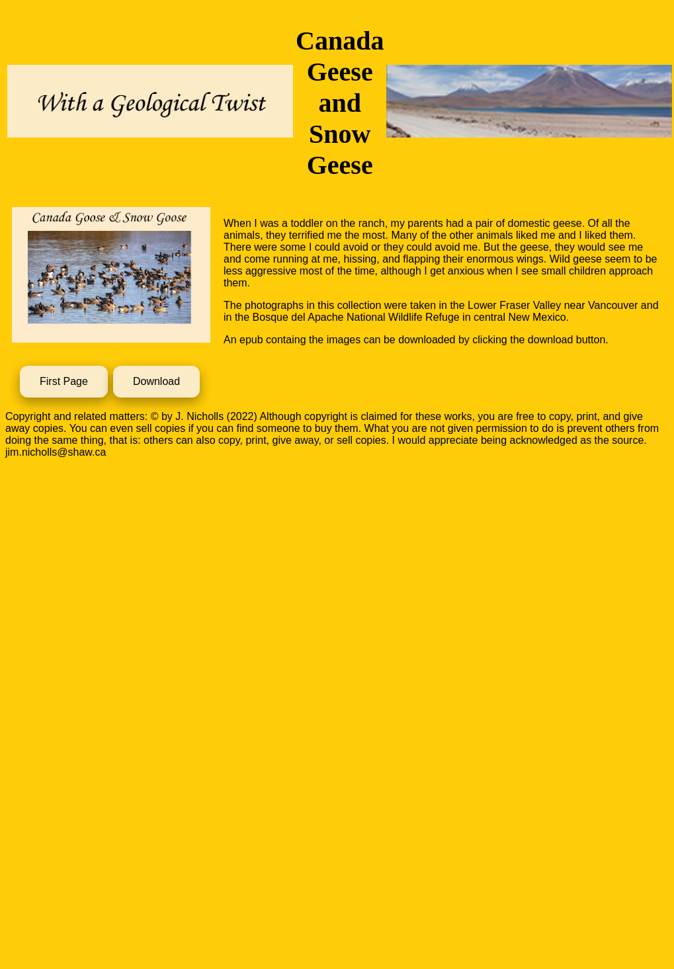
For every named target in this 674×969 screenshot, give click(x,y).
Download (156, 381)
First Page (64, 381)
